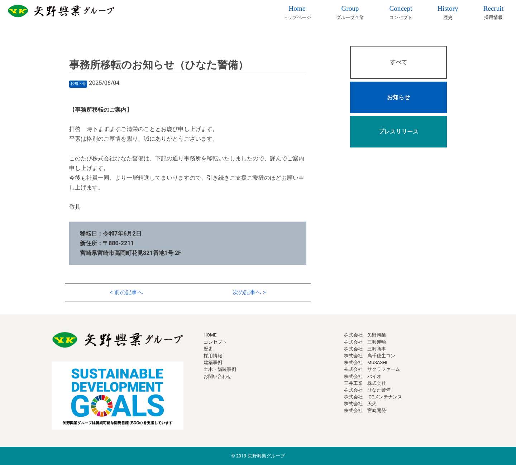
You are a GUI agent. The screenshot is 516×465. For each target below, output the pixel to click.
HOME (210, 335)
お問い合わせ (217, 376)
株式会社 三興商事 (365, 349)
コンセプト (400, 12)
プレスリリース (398, 131)
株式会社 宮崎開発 (365, 410)
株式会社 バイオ (362, 376)
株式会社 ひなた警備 (367, 390)
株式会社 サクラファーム (372, 369)
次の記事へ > (249, 292)
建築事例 (213, 362)
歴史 (448, 12)
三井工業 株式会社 (365, 383)
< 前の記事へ (126, 292)
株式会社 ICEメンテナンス (373, 396)
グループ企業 (350, 12)
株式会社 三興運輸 (365, 342)
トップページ (297, 12)
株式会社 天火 (360, 403)
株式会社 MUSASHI (365, 362)
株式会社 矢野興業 (365, 335)
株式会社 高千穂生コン (369, 355)
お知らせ (398, 97)
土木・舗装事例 (220, 369)
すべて (398, 62)
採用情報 (493, 12)
